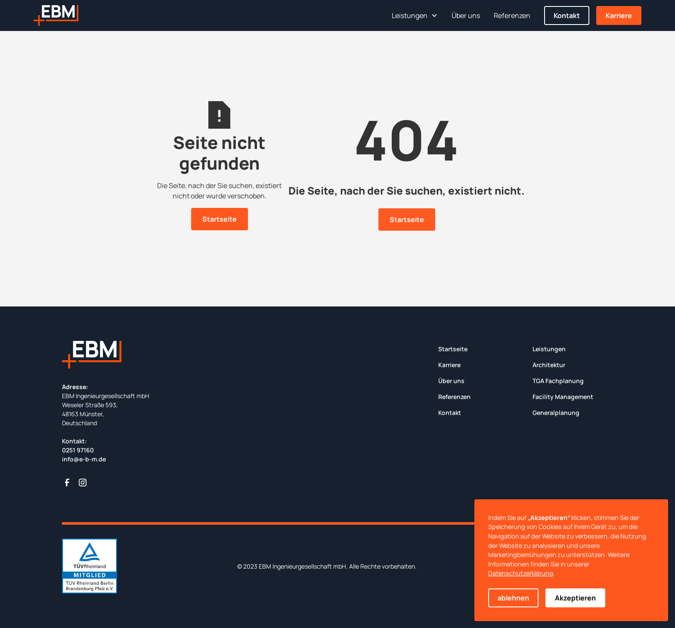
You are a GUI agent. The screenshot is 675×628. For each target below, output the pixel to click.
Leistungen (549, 349)
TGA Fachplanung (558, 381)
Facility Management (563, 397)
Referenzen (512, 15)
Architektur (549, 365)
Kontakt (567, 15)
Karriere (619, 15)
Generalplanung (556, 412)
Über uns (466, 15)
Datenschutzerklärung (520, 573)
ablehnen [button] (513, 598)
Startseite (219, 219)
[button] (415, 15)
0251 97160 (78, 450)
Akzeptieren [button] (575, 598)
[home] (56, 15)
